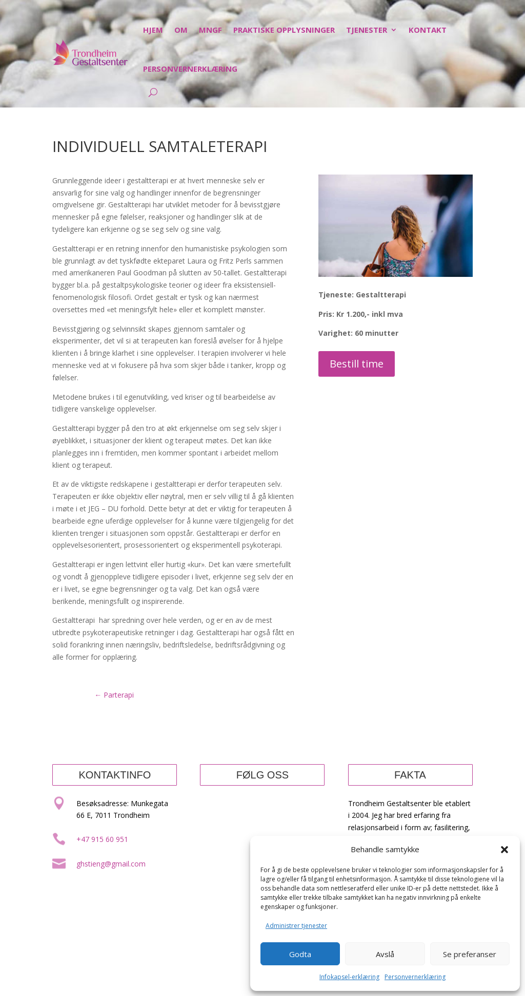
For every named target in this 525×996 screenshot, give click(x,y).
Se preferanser (469, 954)
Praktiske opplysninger (284, 30)
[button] (504, 850)
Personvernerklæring (415, 976)
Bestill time (356, 364)
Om (181, 30)
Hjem (153, 30)
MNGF (210, 30)
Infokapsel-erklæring (349, 976)
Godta (300, 954)
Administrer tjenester (296, 925)
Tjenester (366, 30)
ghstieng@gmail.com (111, 864)
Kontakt (428, 30)
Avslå (385, 954)
